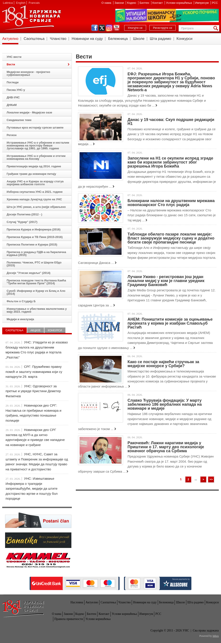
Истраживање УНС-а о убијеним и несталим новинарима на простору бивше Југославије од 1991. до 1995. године (38, 145)
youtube (116, 28)
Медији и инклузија (20, 319)
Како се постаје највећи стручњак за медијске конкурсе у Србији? (163, 364)
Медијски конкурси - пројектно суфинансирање (28, 73)
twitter (102, 28)
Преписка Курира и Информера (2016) (34, 229)
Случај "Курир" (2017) (22, 221)
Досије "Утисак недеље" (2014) (28, 272)
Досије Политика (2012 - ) (24, 214)
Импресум (202, 2)
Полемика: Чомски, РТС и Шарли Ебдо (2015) (34, 264)
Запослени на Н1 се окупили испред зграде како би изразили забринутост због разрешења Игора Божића (170, 162)
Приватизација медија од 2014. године (34, 166)
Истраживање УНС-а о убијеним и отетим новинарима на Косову (36, 157)
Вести (11, 64)
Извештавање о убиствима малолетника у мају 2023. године (37, 310)
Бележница (118, 39)
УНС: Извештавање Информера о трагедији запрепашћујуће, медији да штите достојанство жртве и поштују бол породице (31, 488)
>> (211, 479)
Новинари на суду (87, 39)
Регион (12, 135)
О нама (106, 2)
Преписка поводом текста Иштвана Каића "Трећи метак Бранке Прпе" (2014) (36, 282)
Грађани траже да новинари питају (31, 173)
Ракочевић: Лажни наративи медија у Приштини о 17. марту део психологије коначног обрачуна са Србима (166, 447)
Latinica (8, 2)
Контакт (158, 2)
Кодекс (132, 2)
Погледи (13, 82)
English (20, 2)
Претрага (216, 28)
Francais (34, 2)
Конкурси (184, 39)
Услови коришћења (179, 2)
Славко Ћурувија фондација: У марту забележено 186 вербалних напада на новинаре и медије (165, 404)
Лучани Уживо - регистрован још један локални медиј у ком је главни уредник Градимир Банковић (166, 281)
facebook (94, 28)
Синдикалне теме (19, 120)
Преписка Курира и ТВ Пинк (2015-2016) (35, 237)
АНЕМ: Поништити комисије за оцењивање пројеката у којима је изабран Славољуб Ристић (170, 323)
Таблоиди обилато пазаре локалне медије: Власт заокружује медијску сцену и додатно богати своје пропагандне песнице (171, 238)
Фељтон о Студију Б (21, 301)
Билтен (144, 2)
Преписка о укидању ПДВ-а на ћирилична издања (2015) (36, 253)
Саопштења (34, 39)
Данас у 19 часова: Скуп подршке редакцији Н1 (171, 121)
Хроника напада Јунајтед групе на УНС (34, 199)
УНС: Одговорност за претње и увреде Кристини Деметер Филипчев (33, 391)
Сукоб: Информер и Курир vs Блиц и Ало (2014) (36, 292)
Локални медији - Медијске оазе (29, 112)
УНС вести (14, 56)
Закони (119, 2)
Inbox (216, 635)
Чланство (58, 39)
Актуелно (10, 39)
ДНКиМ (12, 104)
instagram (109, 28)
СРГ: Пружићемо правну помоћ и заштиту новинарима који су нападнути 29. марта (34, 371)
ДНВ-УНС (13, 97)
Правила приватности (68, 619)
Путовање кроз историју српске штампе (35, 127)
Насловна (76, 602)
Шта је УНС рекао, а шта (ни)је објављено (36, 206)
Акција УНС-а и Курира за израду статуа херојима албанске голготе (35, 183)
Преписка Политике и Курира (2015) (32, 244)
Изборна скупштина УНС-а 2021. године (35, 191)
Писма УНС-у (16, 89)
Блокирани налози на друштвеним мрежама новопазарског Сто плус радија (171, 203)
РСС (215, 2)
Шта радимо (160, 39)
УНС (31, 18)
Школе (139, 39)
